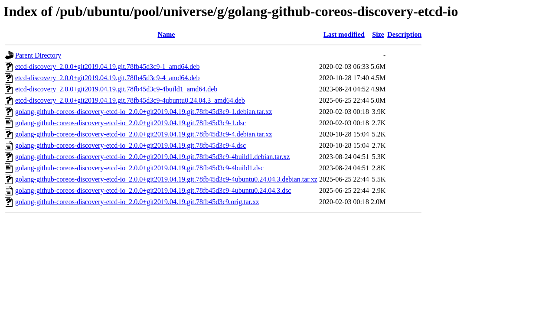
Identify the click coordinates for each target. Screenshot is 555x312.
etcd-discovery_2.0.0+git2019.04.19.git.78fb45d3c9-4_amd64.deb (107, 77)
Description (404, 34)
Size (378, 34)
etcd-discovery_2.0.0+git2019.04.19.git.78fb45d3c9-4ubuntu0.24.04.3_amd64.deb (130, 100)
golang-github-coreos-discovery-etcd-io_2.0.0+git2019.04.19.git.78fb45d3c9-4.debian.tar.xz (143, 134)
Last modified (344, 34)
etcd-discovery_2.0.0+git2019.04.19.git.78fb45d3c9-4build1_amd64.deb (116, 89)
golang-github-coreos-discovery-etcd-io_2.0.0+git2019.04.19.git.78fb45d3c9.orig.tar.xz (137, 201)
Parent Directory (38, 55)
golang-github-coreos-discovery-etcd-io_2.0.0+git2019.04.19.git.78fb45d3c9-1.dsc (130, 123)
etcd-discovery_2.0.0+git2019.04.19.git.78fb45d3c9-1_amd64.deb (107, 66)
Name (166, 34)
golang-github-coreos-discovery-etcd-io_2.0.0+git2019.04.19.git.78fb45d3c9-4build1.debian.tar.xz (152, 156)
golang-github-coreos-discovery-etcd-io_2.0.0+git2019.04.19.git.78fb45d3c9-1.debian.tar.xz (143, 111)
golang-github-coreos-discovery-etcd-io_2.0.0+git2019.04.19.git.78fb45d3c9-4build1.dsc (139, 168)
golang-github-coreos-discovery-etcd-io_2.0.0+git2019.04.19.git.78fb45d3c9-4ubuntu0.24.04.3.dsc (153, 190)
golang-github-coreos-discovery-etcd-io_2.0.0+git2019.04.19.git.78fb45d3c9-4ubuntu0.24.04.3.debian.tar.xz (166, 179)
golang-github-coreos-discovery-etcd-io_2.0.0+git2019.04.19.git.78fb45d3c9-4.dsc (130, 145)
